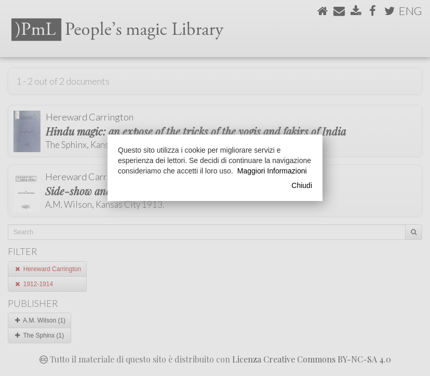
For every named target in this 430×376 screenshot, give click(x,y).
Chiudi (301, 185)
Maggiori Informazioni (272, 171)
